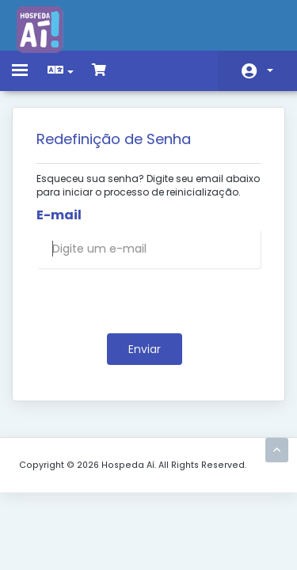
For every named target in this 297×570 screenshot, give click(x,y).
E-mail (59, 215)
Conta (270, 70)
